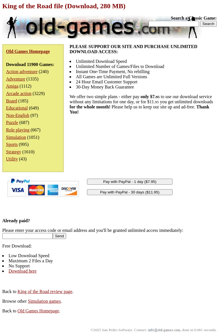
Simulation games (44, 301)
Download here (22, 271)
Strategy (13, 151)
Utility (12, 158)
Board (11, 100)
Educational (17, 108)
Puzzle (12, 122)
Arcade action (18, 93)
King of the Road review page (44, 291)
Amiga (12, 86)
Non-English (17, 115)
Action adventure (22, 71)
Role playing (17, 129)
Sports (12, 144)
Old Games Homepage (38, 310)
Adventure (15, 79)
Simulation (16, 137)
